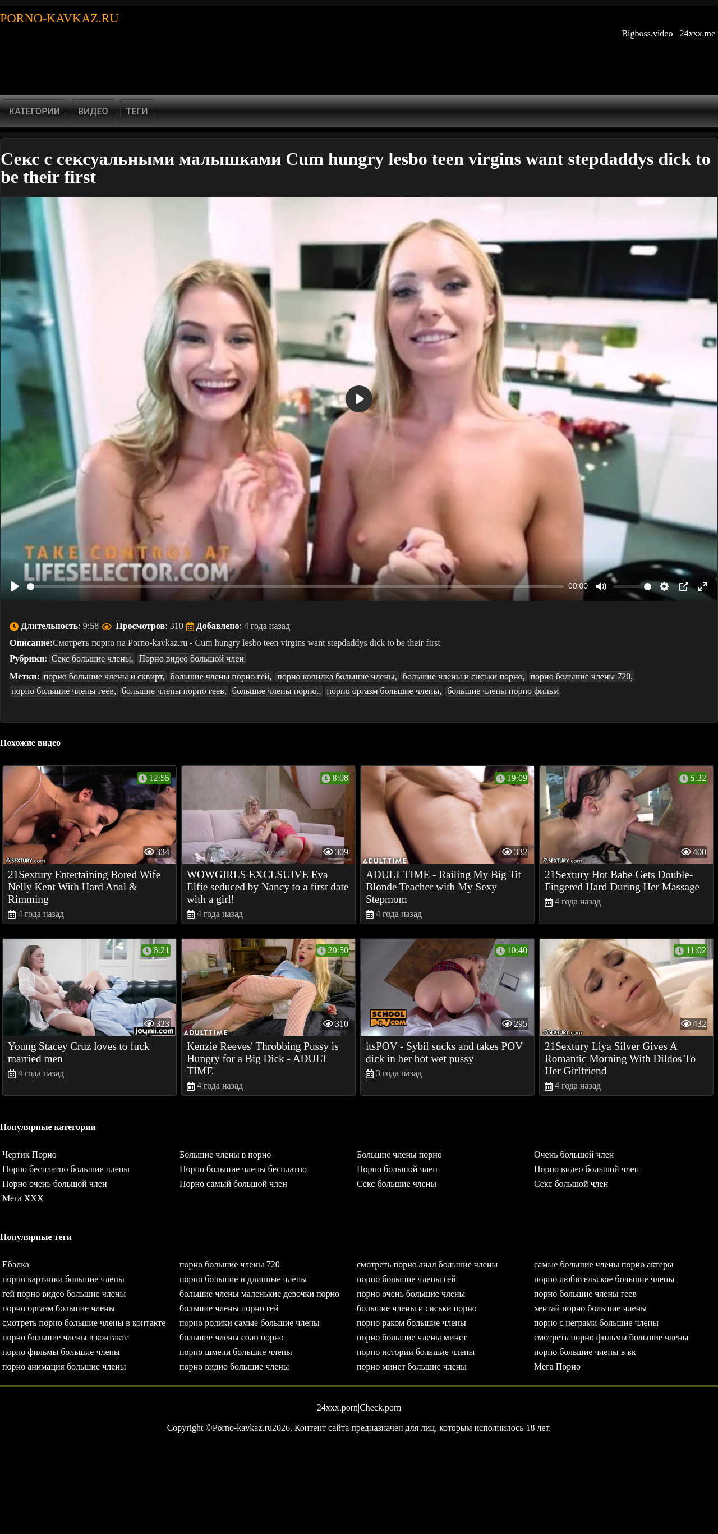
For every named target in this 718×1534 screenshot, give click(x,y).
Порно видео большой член (191, 658)
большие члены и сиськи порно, (464, 676)
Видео (93, 111)
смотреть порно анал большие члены (427, 1264)
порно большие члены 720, (582, 676)
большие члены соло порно (232, 1337)
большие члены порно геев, (174, 691)
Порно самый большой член (233, 1183)
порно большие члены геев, (63, 691)
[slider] (295, 586)
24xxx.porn (337, 1407)
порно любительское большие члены (604, 1279)
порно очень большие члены (411, 1293)
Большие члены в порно (225, 1154)
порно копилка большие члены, (337, 676)
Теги (137, 111)
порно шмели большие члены (236, 1352)
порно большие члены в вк (585, 1352)
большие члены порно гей (229, 1308)
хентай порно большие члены (590, 1308)
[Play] (15, 586)
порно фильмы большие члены (61, 1352)
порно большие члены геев (585, 1293)
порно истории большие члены (416, 1352)
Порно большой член (397, 1169)
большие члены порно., (276, 691)
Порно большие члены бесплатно (243, 1169)
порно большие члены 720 (230, 1264)
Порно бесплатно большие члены (66, 1169)
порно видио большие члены (234, 1366)
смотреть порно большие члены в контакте (83, 1323)
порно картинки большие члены (63, 1279)
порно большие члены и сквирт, (104, 676)
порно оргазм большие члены (58, 1308)
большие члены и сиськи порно (417, 1308)
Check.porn (380, 1407)
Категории (34, 111)
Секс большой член (571, 1183)
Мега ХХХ (22, 1198)
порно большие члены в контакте (65, 1337)
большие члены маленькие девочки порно (259, 1293)
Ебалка (15, 1264)
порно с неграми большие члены (596, 1323)
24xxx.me (697, 33)
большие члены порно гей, (221, 676)
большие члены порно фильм (503, 691)
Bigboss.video (647, 33)
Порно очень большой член (54, 1183)
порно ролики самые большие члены (250, 1323)
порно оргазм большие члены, (384, 691)
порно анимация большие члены (64, 1366)
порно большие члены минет (412, 1337)
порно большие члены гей (406, 1279)
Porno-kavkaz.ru (59, 18)
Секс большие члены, (92, 658)
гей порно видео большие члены (64, 1293)
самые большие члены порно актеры (604, 1264)
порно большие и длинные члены (243, 1279)
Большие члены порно (399, 1154)
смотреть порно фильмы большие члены (611, 1337)
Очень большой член (574, 1154)
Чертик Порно (29, 1154)
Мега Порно (557, 1366)
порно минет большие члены (412, 1366)
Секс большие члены (396, 1183)
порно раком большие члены (411, 1323)
